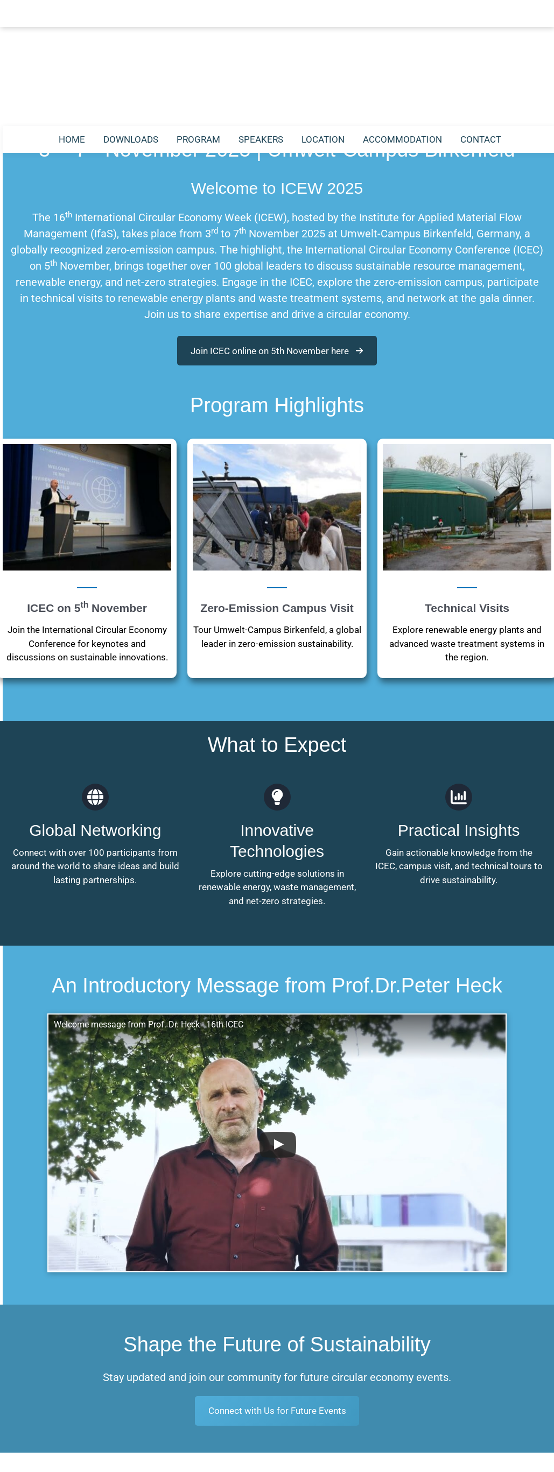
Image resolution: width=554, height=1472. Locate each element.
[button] (276, 350)
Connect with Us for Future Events (277, 1284)
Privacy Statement (307, 1459)
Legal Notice (235, 1459)
